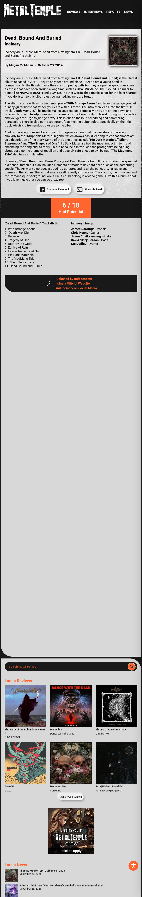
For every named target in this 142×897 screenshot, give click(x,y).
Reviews (73, 12)
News (128, 12)
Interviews (93, 12)
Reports (113, 12)
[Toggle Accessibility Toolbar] (133, 865)
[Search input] (67, 666)
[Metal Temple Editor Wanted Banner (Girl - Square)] (71, 853)
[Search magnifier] (132, 667)
